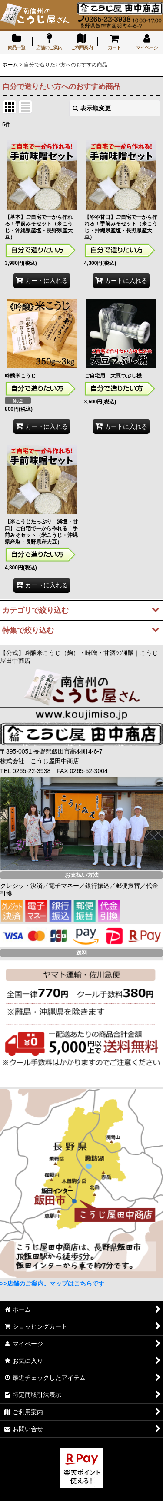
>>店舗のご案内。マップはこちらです (52, 1283)
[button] (81, 609)
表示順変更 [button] (92, 108)
